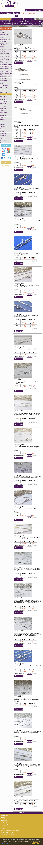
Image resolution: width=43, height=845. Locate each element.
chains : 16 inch (4, 89)
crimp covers (3, 115)
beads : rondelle (4, 55)
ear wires (2, 122)
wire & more (37, 23)
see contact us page (9, 834)
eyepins (2, 129)
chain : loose (3, 83)
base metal (24, 23)
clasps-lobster (3, 106)
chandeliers (3, 103)
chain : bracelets (4, 82)
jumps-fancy (3, 137)
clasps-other (3, 108)
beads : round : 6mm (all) (6, 68)
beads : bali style (4, 34)
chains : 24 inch (4, 98)
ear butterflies (3, 119)
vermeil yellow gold (17, 19)
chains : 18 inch (4, 92)
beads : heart (3, 46)
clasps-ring (2, 110)
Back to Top (21, 812)
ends (1, 128)
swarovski (29, 21)
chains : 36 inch (4, 101)
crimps (1, 117)
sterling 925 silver (5, 19)
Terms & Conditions (6, 819)
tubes (1, 142)
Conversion (4, 822)
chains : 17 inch (4, 90)
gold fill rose (14, 21)
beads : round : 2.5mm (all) (5, 60)
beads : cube (3, 37)
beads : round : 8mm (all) (6, 71)
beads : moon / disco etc (6, 49)
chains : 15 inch (4, 87)
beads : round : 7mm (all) (6, 70)
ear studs (2, 121)
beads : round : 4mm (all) (6, 64)
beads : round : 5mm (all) (6, 66)
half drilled (22, 21)
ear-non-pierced (4, 126)
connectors (2, 114)
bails (1, 30)
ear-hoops (2, 124)
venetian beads (38, 21)
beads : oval (3, 51)
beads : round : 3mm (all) (6, 63)
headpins (2, 131)
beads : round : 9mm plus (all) (6, 74)
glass (30, 23)
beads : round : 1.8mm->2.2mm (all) (5, 57)
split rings (2, 138)
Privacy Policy (4, 824)
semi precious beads (6, 23)
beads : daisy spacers (5, 39)
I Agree (35, 843)
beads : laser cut (4, 48)
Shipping (3, 817)
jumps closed (3, 133)
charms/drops (3, 105)
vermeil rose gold (29, 19)
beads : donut (3, 41)
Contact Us (3, 825)
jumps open (3, 135)
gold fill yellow (4, 21)
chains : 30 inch (4, 99)
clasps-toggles (3, 112)
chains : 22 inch (4, 96)
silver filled (16, 23)
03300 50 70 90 (9, 832)
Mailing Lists (4, 820)
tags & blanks (3, 140)
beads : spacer (3, 78)
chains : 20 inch (4, 94)
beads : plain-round (4, 53)
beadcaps (2, 32)
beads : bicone (3, 36)
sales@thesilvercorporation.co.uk (12, 830)
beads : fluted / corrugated (3, 43)
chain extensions (4, 85)
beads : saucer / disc (5, 76)
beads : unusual (3, 80)
